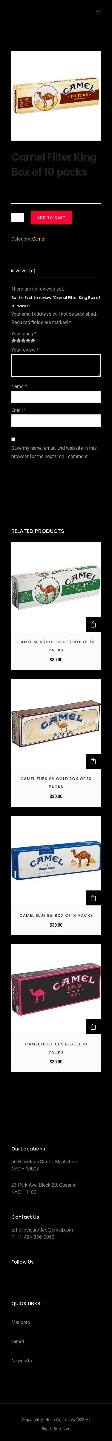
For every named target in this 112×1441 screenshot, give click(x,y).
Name (19, 386)
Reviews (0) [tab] (23, 270)
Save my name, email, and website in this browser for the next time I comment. (54, 452)
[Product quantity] (17, 217)
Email (18, 410)
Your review (25, 350)
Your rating (23, 334)
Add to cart (51, 217)
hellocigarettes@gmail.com (44, 1230)
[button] (93, 624)
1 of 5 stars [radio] (13, 340)
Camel (38, 239)
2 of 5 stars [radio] (16, 340)
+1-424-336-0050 (35, 1237)
